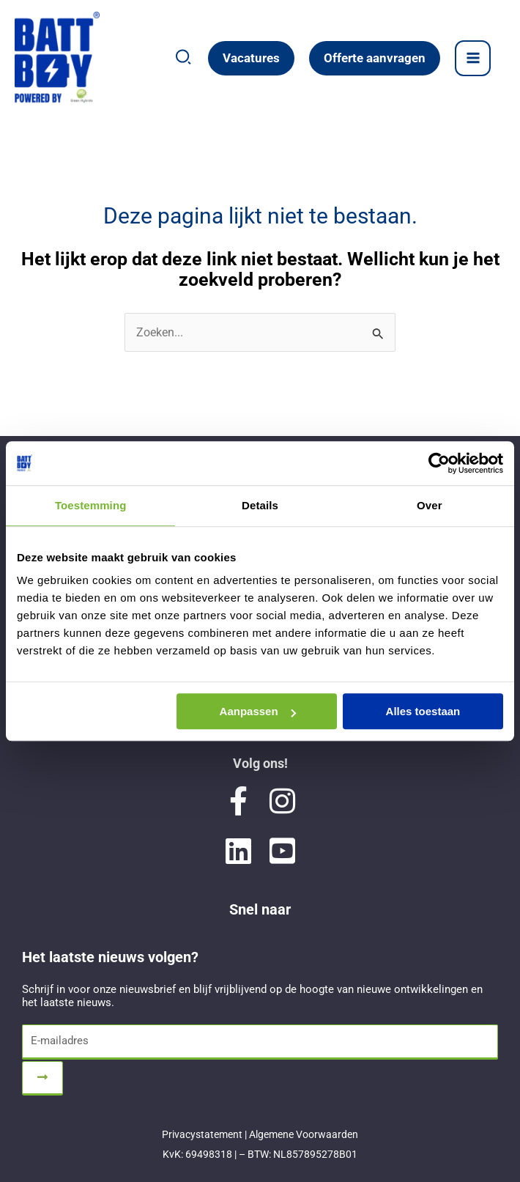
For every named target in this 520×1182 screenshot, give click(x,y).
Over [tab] (429, 505)
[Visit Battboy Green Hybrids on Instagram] (282, 801)
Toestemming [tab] (91, 505)
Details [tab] (260, 505)
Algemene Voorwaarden (303, 1134)
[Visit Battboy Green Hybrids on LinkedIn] (238, 850)
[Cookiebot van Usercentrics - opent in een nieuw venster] (439, 463)
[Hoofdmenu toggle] (473, 58)
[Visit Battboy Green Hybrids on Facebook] (238, 801)
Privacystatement (202, 1134)
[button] (183, 60)
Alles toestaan (423, 711)
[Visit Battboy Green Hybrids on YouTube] (282, 850)
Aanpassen (258, 711)
